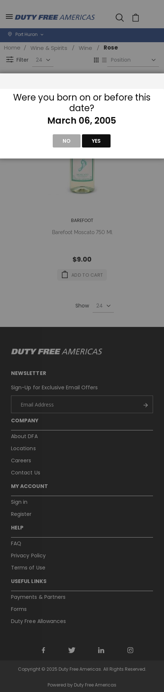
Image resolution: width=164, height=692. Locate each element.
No (67, 141)
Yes (96, 141)
